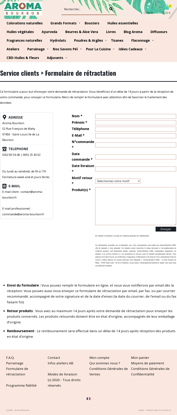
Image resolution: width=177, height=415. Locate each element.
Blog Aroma (133, 32)
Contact (54, 357)
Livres (111, 32)
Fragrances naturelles (24, 40)
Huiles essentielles (122, 23)
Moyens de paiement (147, 363)
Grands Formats (63, 23)
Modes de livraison (62, 374)
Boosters (92, 23)
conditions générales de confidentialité (135, 236)
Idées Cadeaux (131, 49)
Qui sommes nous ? (104, 363)
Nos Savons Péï (65, 49)
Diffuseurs (158, 32)
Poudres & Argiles (88, 40)
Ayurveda (49, 32)
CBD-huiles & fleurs (23, 58)
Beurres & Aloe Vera (81, 32)
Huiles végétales (20, 32)
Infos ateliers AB (60, 363)
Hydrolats (58, 40)
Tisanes (117, 40)
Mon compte (99, 357)
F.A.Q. (10, 357)
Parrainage (36, 49)
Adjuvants (55, 58)
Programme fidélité (21, 385)
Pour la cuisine (98, 49)
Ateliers (13, 49)
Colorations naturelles (25, 23)
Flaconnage (140, 40)
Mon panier (140, 357)
